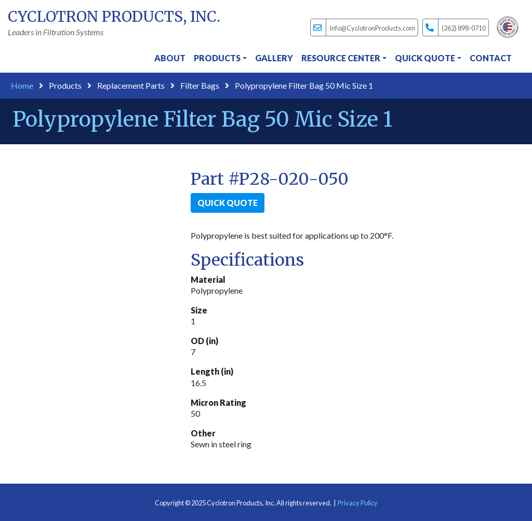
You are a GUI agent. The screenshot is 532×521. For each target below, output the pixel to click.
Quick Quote (227, 203)
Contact (491, 58)
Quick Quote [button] (425, 58)
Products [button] (217, 58)
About (169, 58)
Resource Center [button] (340, 58)
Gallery (274, 58)
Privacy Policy (358, 503)
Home (22, 85)
